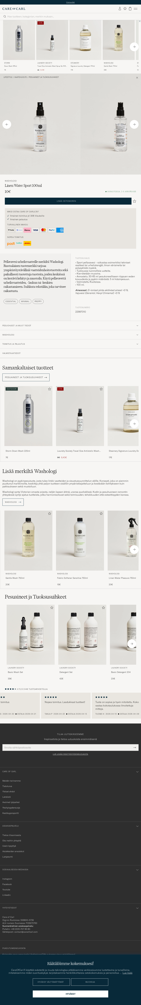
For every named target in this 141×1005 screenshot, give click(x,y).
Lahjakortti (7, 856)
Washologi (108, 63)
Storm (7, 63)
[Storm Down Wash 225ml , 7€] (19, 45)
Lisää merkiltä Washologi (29, 471)
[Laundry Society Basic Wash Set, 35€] (30, 642)
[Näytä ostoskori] (130, 9)
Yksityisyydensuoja (11, 807)
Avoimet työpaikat (11, 802)
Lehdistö (6, 797)
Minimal (25, 301)
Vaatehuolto (20, 77)
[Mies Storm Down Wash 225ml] (19, 40)
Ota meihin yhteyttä (11, 840)
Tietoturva (7, 786)
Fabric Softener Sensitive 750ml (72, 578)
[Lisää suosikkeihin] (49, 389)
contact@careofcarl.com (26, 932)
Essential (11, 301)
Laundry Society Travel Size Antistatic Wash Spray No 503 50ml (78, 451)
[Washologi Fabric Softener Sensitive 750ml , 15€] (80, 548)
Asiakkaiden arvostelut (13, 851)
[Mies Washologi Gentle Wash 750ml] (119, 40)
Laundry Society (44, 63)
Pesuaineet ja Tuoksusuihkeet (44, 77)
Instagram (7, 878)
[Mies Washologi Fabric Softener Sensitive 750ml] (80, 541)
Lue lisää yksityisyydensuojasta (70, 754)
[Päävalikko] (136, 8)
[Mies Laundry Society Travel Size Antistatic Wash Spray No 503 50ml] (52, 40)
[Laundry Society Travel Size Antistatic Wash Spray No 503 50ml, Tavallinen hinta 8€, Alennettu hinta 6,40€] (52, 45)
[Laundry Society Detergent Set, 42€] (82, 642)
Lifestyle (8, 77)
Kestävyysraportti (10, 813)
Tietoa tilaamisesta (11, 835)
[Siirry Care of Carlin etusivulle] (13, 9)
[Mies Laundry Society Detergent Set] (82, 635)
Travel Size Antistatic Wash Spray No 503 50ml (51, 66)
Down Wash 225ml (10, 66)
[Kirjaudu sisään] (120, 9)
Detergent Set (65, 672)
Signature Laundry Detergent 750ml (83, 66)
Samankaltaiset (27, 367)
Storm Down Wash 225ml (18, 451)
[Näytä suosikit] (125, 8)
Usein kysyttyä (9, 846)
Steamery (75, 63)
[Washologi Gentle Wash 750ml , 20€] (118, 45)
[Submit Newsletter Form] (134, 747)
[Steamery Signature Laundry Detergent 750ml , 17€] (85, 45)
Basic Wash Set (15, 672)
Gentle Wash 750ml (110, 66)
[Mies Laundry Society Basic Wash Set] (31, 635)
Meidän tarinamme (11, 780)
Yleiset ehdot (8, 791)
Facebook (7, 884)
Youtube (6, 889)
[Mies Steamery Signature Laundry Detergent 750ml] (85, 40)
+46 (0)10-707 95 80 (20, 929)
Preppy (38, 301)
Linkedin (6, 895)
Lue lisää (127, 972)
